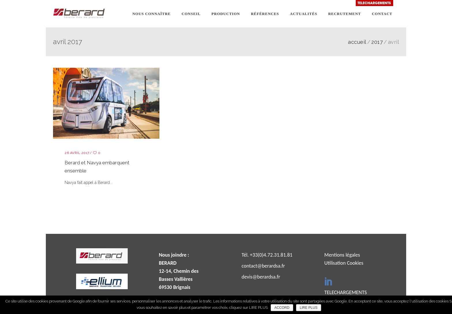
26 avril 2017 (77, 153)
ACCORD (281, 308)
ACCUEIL (357, 42)
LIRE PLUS (308, 308)
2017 (377, 42)
